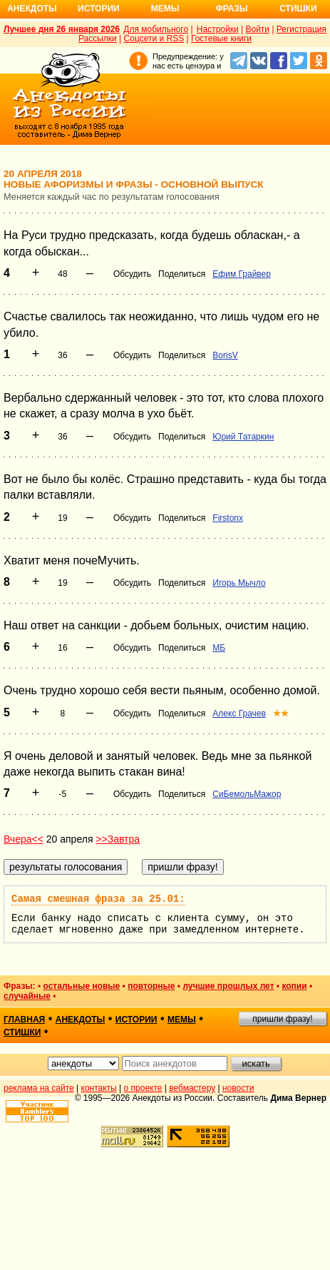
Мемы (165, 9)
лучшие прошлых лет (228, 986)
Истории (99, 9)
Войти (257, 29)
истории (136, 1020)
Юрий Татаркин (243, 437)
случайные (27, 996)
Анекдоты (32, 9)
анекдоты (80, 1020)
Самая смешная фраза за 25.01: (98, 899)
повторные (151, 986)
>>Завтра (118, 839)
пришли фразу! (282, 1019)
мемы (181, 1020)
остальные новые (81, 986)
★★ (281, 713)
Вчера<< (23, 839)
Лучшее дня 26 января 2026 (62, 29)
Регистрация (301, 29)
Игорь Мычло (238, 583)
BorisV (224, 355)
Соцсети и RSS (154, 39)
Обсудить (132, 274)
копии (294, 986)
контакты (99, 1088)
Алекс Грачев (239, 713)
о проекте (143, 1088)
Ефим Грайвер (241, 274)
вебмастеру (192, 1088)
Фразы (231, 9)
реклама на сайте (39, 1088)
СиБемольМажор (246, 794)
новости (238, 1088)
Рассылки (97, 39)
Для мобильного (155, 29)
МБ (218, 648)
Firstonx (227, 518)
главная (24, 1020)
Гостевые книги (221, 39)
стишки (22, 1032)
